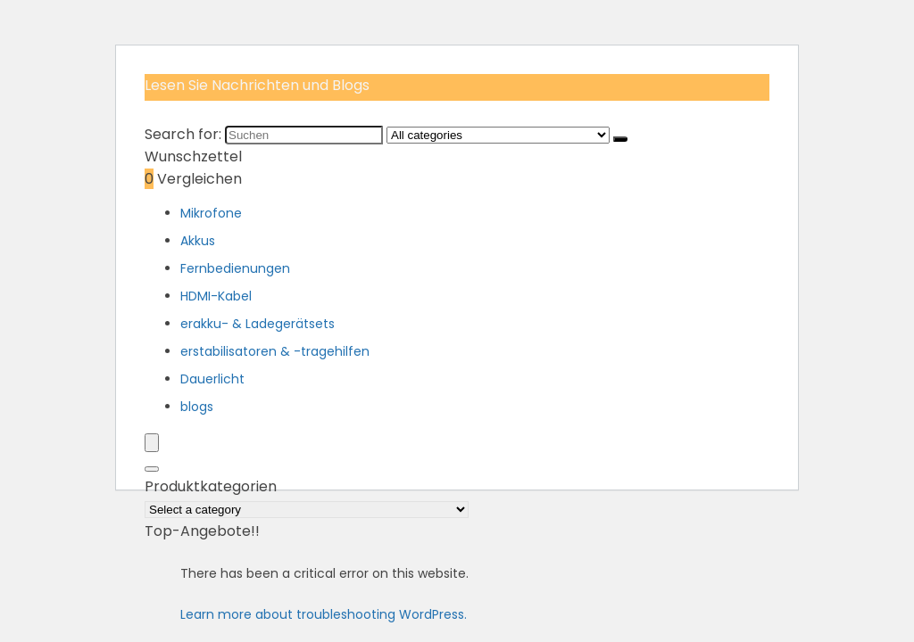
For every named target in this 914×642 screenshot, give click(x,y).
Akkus (197, 241)
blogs (196, 407)
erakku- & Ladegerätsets (257, 324)
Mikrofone (211, 213)
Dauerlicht (212, 379)
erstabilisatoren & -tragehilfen (275, 351)
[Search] (152, 469)
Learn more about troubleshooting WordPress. (323, 614)
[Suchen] (620, 139)
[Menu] (152, 442)
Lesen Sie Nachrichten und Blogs (257, 85)
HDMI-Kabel (216, 296)
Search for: (183, 134)
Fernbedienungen (235, 268)
